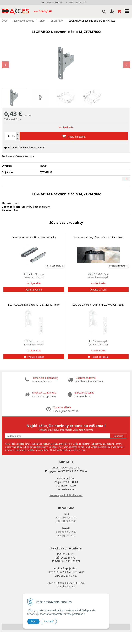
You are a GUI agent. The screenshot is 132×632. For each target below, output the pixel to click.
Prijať (33, 621)
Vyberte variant (33, 289)
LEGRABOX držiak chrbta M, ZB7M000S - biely (33, 304)
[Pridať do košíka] (74, 136)
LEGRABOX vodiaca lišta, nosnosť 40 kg (34, 237)
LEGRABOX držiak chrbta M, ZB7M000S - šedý (98, 304)
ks (13, 136)
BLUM (43, 165)
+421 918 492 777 (78, 2)
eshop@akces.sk (54, 2)
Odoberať (118, 436)
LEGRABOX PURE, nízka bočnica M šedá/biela (98, 237)
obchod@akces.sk (66, 532)
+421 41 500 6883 (66, 521)
